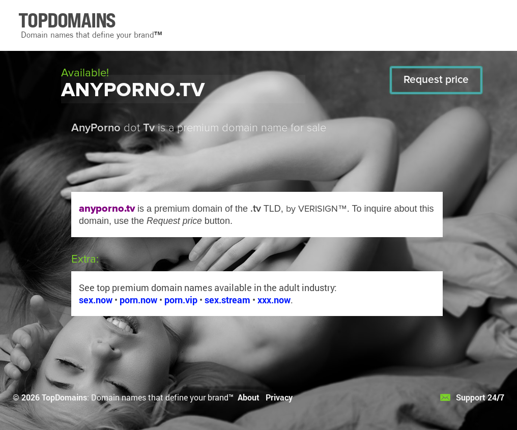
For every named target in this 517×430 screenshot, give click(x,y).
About (249, 397)
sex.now (95, 300)
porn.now (138, 300)
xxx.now (274, 300)
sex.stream (227, 300)
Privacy (279, 397)
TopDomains (64, 397)
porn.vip (180, 300)
